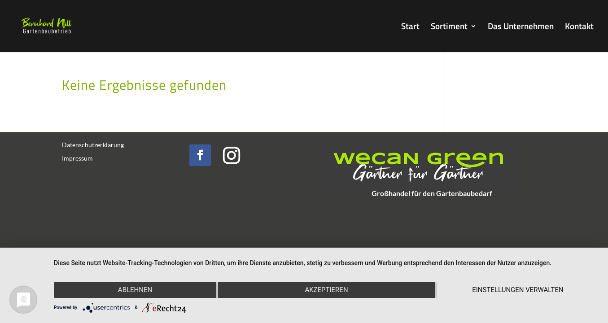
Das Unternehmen (521, 27)
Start (410, 27)
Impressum (77, 158)
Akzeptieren (326, 290)
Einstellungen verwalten (517, 290)
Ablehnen (135, 290)
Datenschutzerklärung (93, 145)
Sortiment (449, 27)
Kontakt (579, 27)
